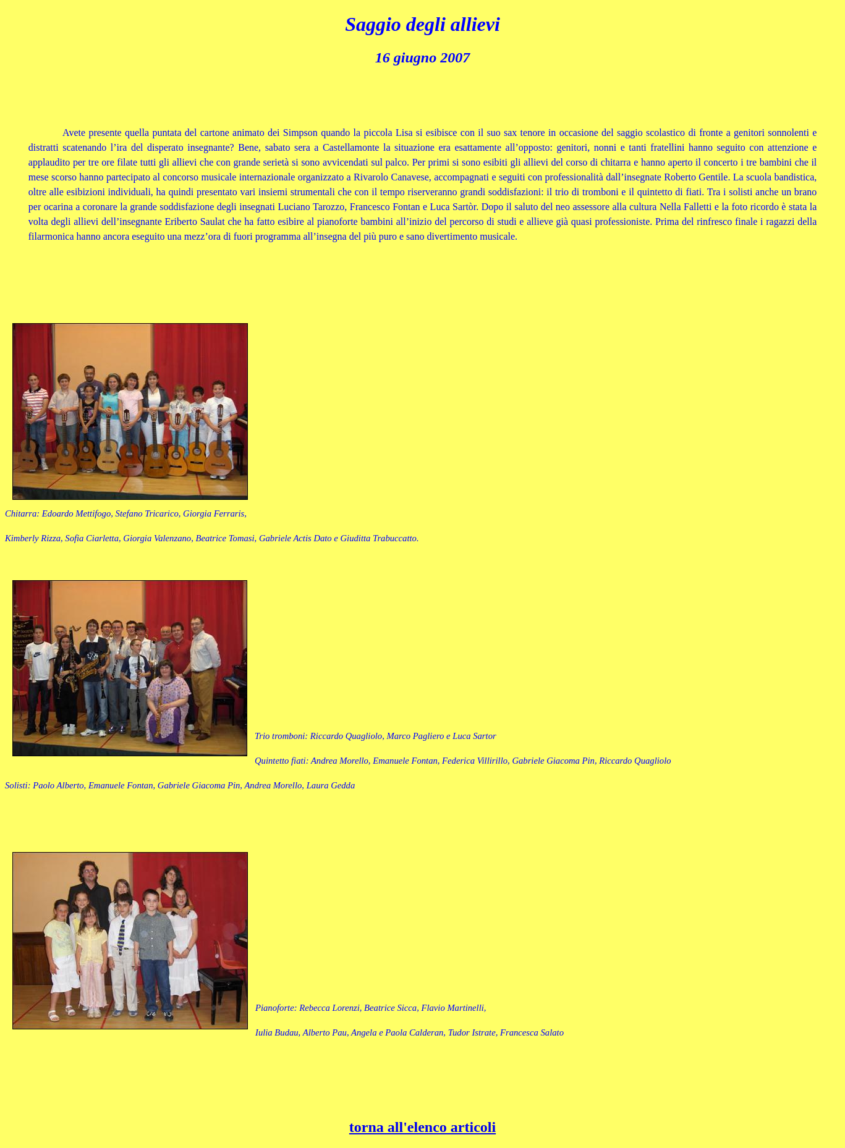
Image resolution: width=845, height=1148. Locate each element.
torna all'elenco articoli (422, 1127)
